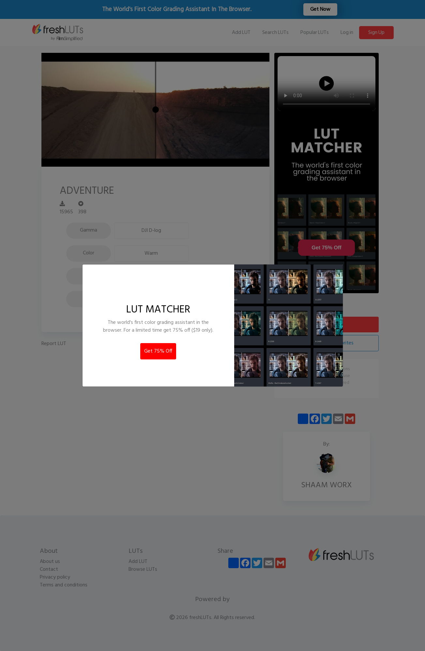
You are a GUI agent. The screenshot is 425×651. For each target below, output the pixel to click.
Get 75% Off (158, 351)
